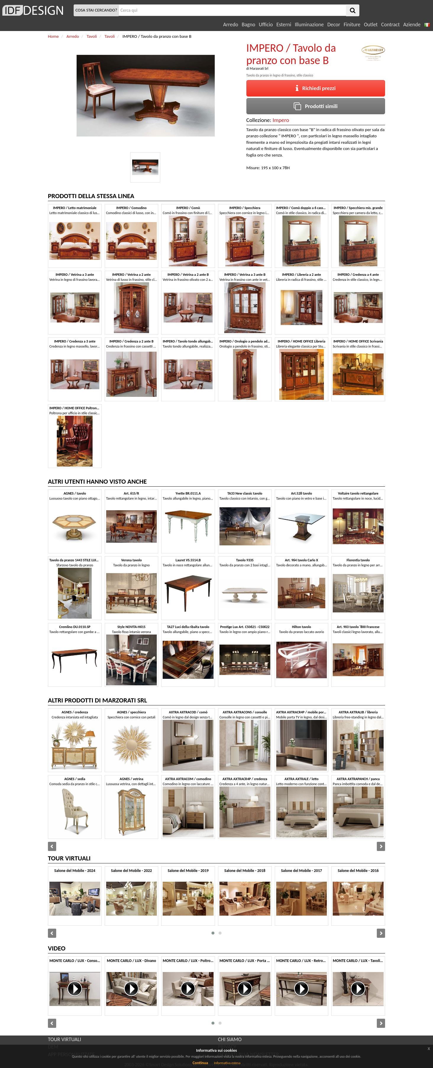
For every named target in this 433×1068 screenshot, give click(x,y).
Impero (281, 120)
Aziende (411, 24)
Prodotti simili (315, 106)
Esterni (283, 24)
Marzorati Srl (259, 68)
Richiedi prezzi (316, 88)
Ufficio (266, 24)
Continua (200, 1062)
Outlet (370, 24)
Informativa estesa (227, 1063)
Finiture (352, 24)
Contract (390, 24)
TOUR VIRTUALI (64, 1039)
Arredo (230, 24)
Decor (333, 24)
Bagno (248, 24)
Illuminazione (309, 24)
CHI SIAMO (230, 1039)
